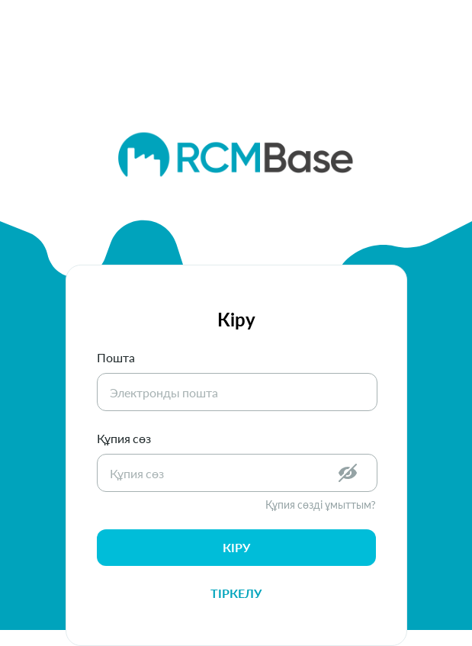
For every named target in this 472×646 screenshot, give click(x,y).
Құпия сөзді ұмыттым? (320, 504)
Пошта (116, 357)
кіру (236, 547)
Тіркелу (236, 593)
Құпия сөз (124, 438)
